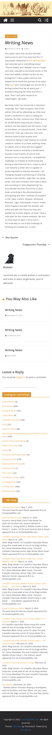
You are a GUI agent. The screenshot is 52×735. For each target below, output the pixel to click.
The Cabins (7, 473)
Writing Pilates (9, 491)
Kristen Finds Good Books (14, 441)
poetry (5, 450)
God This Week (9, 429)
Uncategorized (9, 482)
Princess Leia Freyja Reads (14, 454)
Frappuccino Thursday (36, 244)
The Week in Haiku (10, 477)
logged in (21, 377)
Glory (4, 424)
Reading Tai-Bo (9, 459)
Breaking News (9, 410)
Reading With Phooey (12, 463)
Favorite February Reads (13, 608)
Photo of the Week (10, 445)
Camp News (7, 415)
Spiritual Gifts (8, 468)
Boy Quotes (10, 237)
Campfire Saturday (11, 420)
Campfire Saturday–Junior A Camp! (18, 662)
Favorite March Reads (12, 517)
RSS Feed (11, 500)
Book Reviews (8, 401)
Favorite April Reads (11, 507)
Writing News (11, 36)
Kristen (26, 48)
